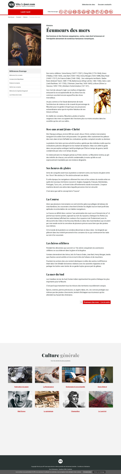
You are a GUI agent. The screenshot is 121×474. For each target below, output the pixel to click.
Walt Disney (21, 411)
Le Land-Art (102, 411)
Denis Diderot (102, 387)
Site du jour (11, 17)
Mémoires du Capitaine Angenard (18, 91)
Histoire (25, 17)
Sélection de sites (88, 4)
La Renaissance (48, 387)
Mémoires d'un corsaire (15, 75)
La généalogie (48, 411)
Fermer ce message (99, 472)
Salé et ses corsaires (15, 87)
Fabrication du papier (21, 387)
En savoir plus (87, 472)
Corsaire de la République (16, 79)
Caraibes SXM (62, 469)
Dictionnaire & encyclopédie (75, 387)
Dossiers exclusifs (104, 4)
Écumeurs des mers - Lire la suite (97, 302)
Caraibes (69, 469)
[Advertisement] (78, 56)
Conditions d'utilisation (83, 466)
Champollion (75, 411)
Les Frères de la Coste (15, 95)
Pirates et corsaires (14, 83)
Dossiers (18, 17)
